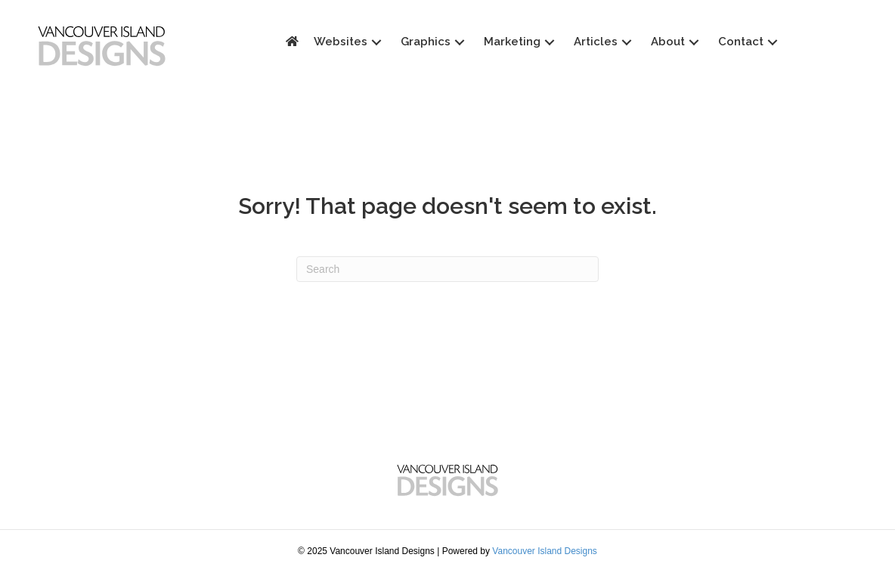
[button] (467, 42)
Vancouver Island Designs (544, 551)
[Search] (447, 269)
